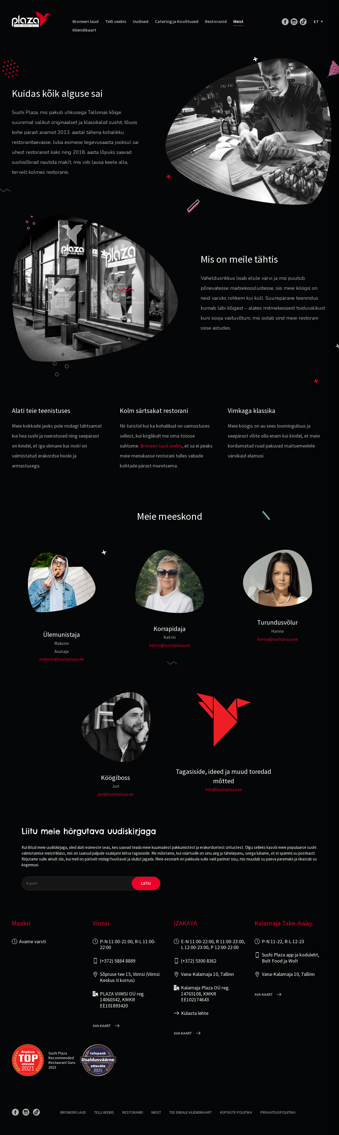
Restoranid (216, 21)
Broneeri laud (86, 21)
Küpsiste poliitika (236, 1112)
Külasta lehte (194, 1013)
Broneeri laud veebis (161, 446)
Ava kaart (102, 1025)
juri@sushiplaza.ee (115, 794)
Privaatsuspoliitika (278, 1112)
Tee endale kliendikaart (190, 1112)
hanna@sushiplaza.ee (277, 639)
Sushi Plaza (57, 1053)
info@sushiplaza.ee (223, 789)
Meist (238, 21)
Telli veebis (115, 21)
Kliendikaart (84, 30)
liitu (146, 883)
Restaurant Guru (61, 1062)
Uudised (140, 21)
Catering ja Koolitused (176, 21)
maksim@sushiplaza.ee (61, 659)
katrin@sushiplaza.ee (169, 645)
